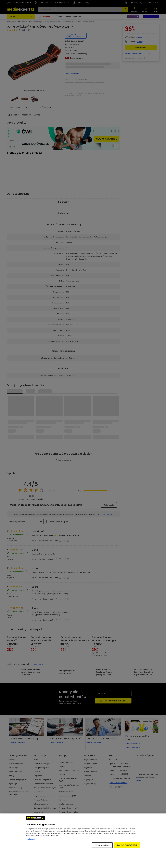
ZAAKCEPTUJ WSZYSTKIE (127, 845)
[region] (83, 831)
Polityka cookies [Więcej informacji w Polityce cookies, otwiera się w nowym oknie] (31, 839)
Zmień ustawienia (102, 845)
